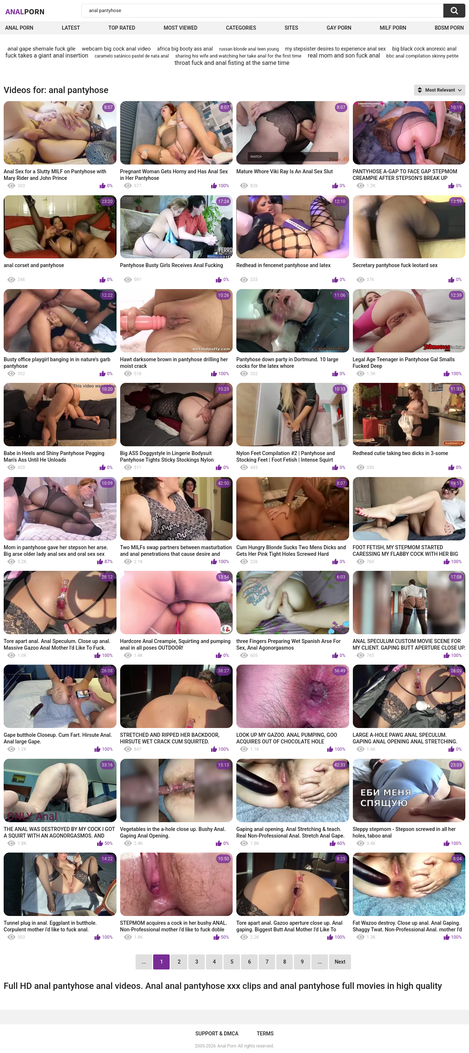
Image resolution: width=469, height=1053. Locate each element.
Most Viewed (180, 28)
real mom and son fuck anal (344, 55)
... (320, 962)
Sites (291, 28)
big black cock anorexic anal (424, 49)
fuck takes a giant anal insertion (46, 55)
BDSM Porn (449, 28)
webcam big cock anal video (116, 48)
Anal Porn (19, 28)
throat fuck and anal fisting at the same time (231, 62)
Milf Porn (393, 28)
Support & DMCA (216, 1034)
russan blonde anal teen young (249, 49)
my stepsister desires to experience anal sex (335, 49)
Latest (71, 28)
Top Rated (121, 28)
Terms (265, 1034)
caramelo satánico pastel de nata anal (132, 56)
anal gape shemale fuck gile (41, 48)
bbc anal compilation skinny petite (423, 56)
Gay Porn (338, 28)
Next (340, 962)
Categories (241, 28)
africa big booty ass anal (185, 49)
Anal (25, 11)
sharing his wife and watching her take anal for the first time (238, 56)
